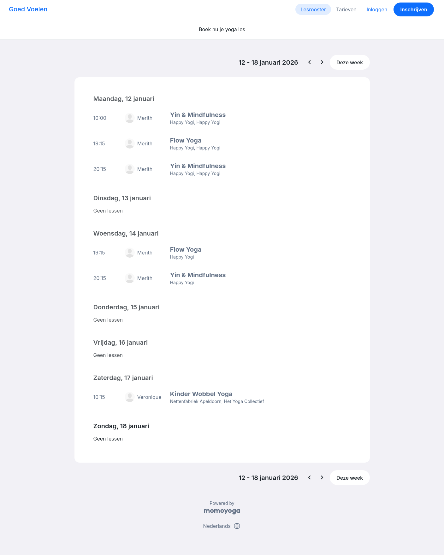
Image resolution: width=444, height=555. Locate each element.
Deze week (349, 62)
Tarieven (346, 9)
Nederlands (222, 526)
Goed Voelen (28, 9)
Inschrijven (413, 9)
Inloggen (377, 9)
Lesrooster (313, 9)
